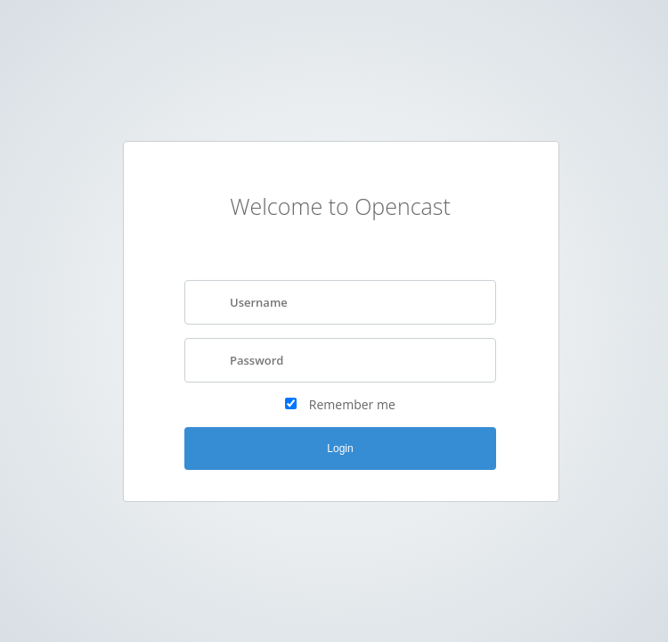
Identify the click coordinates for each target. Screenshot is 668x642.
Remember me (352, 404)
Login (340, 448)
